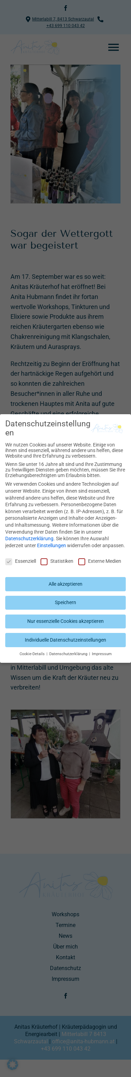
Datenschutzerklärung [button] (68, 654)
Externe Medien (99, 561)
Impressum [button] (102, 654)
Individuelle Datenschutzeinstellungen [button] (65, 640)
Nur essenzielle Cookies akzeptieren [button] (65, 621)
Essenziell (20, 561)
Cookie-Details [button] (33, 654)
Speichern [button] (65, 602)
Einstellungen (51, 545)
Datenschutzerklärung (29, 538)
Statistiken (57, 561)
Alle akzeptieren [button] (65, 584)
